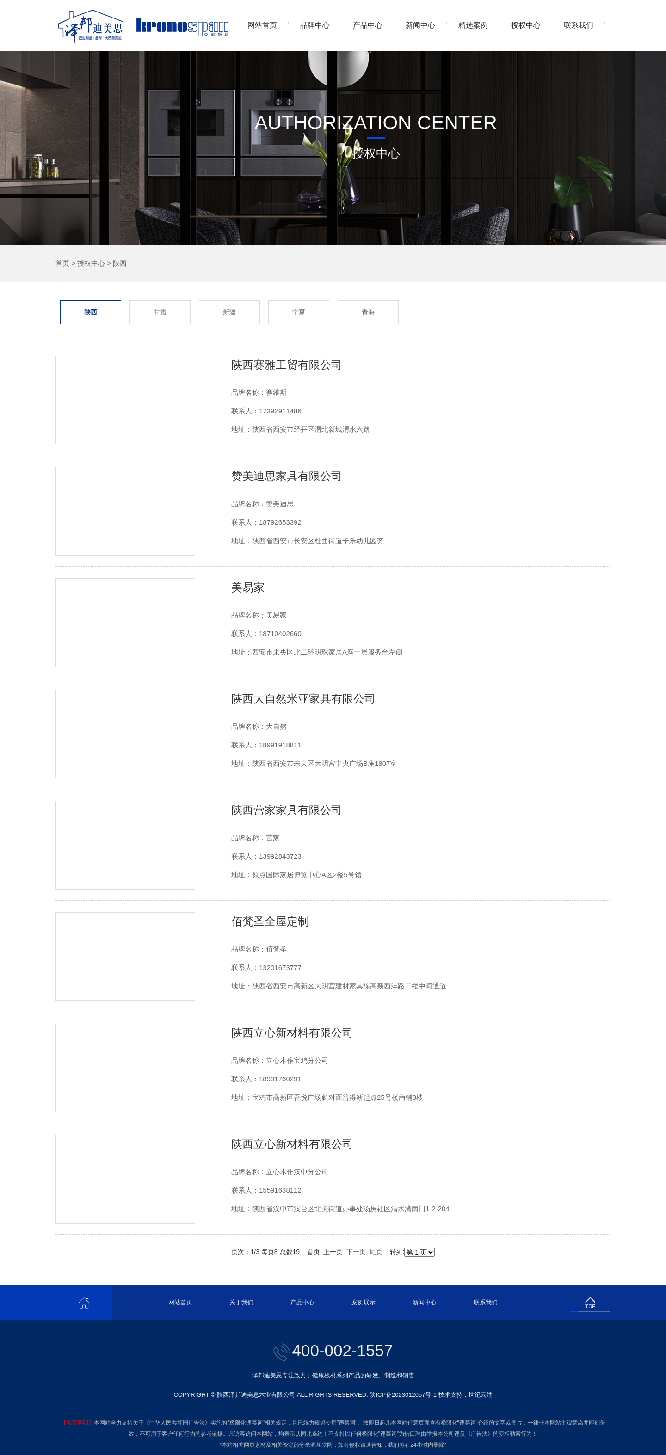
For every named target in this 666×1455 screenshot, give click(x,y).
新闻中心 (420, 25)
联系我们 (578, 25)
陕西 (120, 263)
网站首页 (262, 25)
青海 (368, 312)
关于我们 (241, 1302)
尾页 (376, 1251)
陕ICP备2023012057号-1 (403, 1394)
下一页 (356, 1251)
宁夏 (298, 312)
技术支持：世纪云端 (465, 1394)
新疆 (229, 312)
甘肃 (160, 312)
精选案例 (473, 25)
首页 (62, 263)
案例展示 (364, 1302)
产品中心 (367, 25)
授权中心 (526, 25)
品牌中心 (315, 25)
